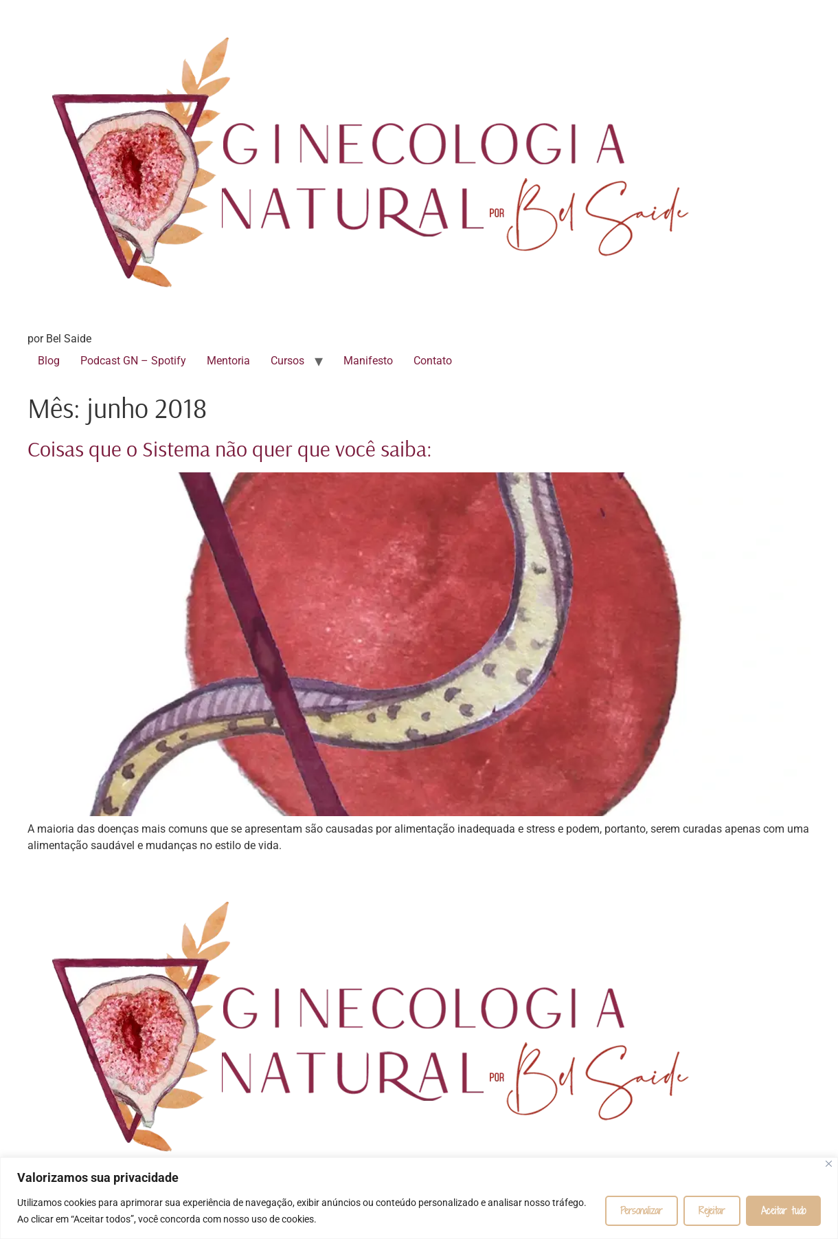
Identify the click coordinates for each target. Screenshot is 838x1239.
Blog (49, 360)
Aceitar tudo (783, 1210)
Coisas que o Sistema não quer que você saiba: (229, 448)
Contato (433, 360)
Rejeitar (712, 1210)
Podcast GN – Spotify (133, 360)
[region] (419, 1198)
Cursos (287, 360)
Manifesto (368, 360)
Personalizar (641, 1210)
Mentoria (228, 360)
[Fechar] (829, 1164)
